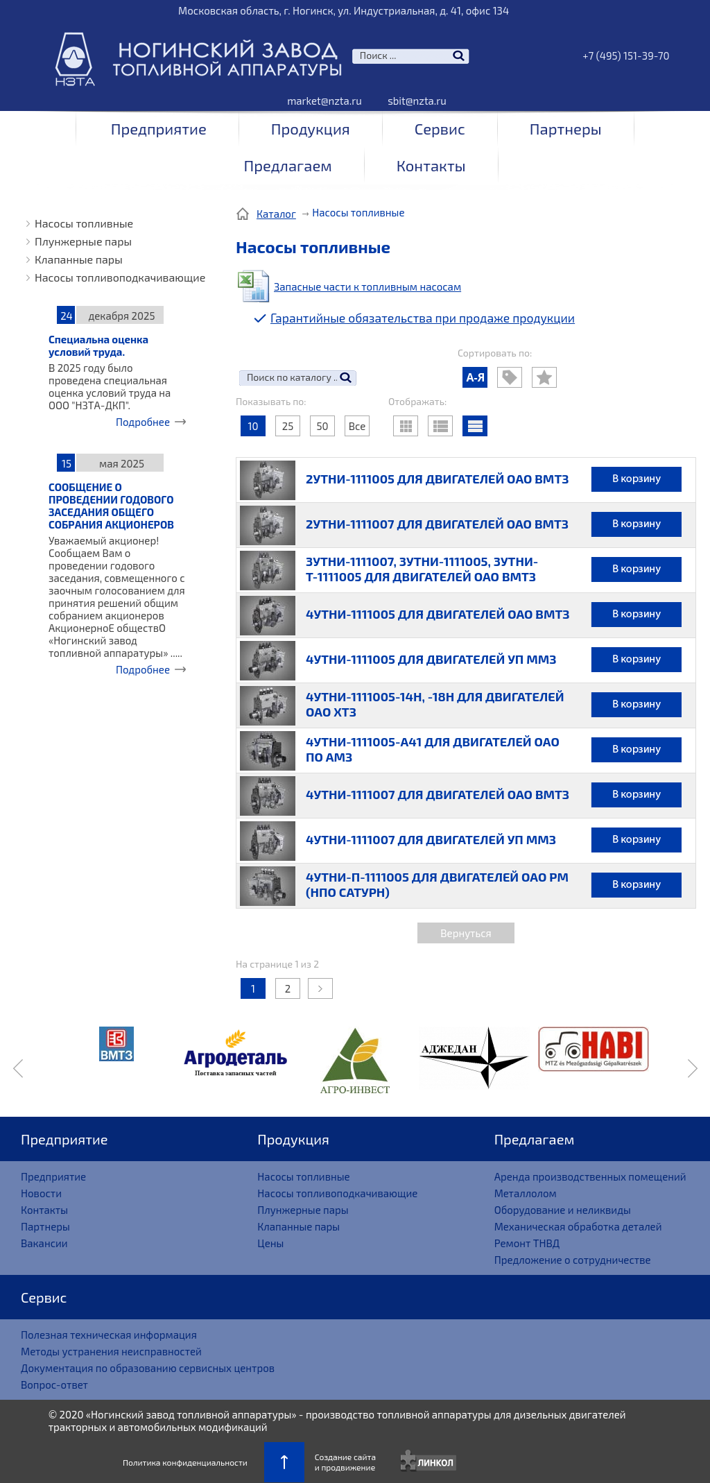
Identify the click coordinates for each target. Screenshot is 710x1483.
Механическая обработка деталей (578, 1226)
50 (322, 426)
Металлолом (525, 1193)
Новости (41, 1193)
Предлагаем (287, 165)
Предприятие (159, 128)
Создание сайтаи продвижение (345, 1462)
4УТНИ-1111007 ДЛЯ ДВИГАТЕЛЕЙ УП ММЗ (431, 839)
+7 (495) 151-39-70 (625, 55)
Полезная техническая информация (109, 1334)
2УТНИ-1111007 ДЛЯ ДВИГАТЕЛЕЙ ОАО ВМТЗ (437, 523)
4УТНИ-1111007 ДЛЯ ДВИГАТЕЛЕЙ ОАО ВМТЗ (437, 794)
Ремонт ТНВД (527, 1243)
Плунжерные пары (83, 241)
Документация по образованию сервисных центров (148, 1368)
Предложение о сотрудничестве (572, 1259)
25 (287, 426)
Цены (270, 1243)
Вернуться (465, 933)
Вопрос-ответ (54, 1384)
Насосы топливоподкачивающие (120, 277)
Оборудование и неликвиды (562, 1209)
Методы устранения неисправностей (111, 1351)
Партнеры (566, 128)
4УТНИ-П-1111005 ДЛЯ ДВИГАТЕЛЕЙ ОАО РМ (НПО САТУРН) (437, 884)
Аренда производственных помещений (590, 1176)
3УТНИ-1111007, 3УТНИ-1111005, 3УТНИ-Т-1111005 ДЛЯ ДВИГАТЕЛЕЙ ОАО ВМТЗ (422, 569)
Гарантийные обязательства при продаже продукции (422, 317)
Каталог (276, 213)
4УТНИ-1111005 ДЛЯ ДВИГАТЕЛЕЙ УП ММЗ (431, 659)
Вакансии (44, 1243)
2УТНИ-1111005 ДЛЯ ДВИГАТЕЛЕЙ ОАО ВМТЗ (437, 478)
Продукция (310, 128)
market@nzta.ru (324, 100)
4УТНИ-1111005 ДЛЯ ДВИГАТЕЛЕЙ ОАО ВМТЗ (437, 614)
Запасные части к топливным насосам (367, 286)
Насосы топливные (84, 223)
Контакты (431, 165)
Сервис (440, 128)
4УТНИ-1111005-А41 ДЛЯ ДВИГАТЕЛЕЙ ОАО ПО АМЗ (433, 749)
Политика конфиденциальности (185, 1462)
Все (357, 426)
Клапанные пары (79, 259)
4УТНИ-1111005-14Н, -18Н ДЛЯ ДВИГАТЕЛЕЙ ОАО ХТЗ (435, 704)
